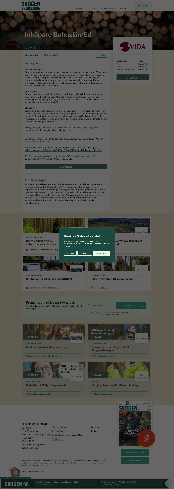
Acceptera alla (101, 253)
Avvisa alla (84, 253)
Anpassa (70, 253)
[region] (87, 244)
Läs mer (74, 246)
